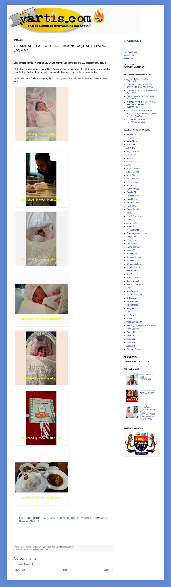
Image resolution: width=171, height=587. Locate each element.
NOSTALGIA (63, 518)
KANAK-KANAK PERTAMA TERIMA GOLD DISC (138, 120)
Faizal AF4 (131, 192)
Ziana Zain (131, 342)
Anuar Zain (131, 155)
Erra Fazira (131, 185)
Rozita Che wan (133, 277)
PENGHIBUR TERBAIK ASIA (139, 110)
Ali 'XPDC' (131, 148)
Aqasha (129, 158)
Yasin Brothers (132, 329)
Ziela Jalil (130, 346)
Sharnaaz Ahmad (134, 295)
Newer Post (20, 570)
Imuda (129, 220)
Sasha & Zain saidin (135, 284)
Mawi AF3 (130, 250)
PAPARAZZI (49, 518)
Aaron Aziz (131, 134)
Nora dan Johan (133, 264)
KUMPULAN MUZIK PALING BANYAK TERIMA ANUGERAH (140, 85)
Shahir (129, 288)
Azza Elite (130, 175)
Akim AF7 (130, 144)
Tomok (129, 318)
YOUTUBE (86, 518)
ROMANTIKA (100, 518)
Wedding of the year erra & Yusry (141, 325)
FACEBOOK (25, 518)
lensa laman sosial (40, 550)
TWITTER (129, 58)
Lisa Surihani (132, 243)
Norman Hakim (133, 267)
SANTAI (37, 518)
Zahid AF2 (131, 335)
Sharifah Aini (132, 291)
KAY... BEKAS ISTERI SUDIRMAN (146, 377)
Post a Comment (25, 564)
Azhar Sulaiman (133, 168)
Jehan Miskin (132, 226)
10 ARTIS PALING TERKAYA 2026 (148, 392)
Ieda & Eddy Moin (134, 216)
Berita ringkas (26, 550)
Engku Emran (132, 182)
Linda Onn (131, 240)
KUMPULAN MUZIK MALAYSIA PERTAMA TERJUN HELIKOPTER (140, 104)
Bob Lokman (132, 179)
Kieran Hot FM (132, 237)
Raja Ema (130, 274)
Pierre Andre (132, 271)
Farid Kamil (131, 206)
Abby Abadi (131, 138)
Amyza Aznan (132, 151)
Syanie (129, 312)
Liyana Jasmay (133, 247)
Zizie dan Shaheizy (134, 349)
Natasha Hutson (133, 257)
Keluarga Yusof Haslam (136, 233)
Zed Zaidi (130, 339)
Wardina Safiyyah (134, 322)
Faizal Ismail (132, 199)
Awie (128, 165)
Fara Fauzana (132, 202)
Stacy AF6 (131, 308)
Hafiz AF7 (130, 213)
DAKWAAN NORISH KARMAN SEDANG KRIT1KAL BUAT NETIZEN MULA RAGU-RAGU (148, 413)
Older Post (108, 570)
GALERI (75, 518)
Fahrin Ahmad (132, 189)
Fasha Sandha (132, 209)
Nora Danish (132, 260)
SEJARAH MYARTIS (29, 521)
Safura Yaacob (132, 281)
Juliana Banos (132, 230)
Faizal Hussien (133, 196)
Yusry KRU (131, 332)
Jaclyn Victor (132, 223)
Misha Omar (131, 254)
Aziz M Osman (132, 172)
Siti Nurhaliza (132, 305)
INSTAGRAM (130, 52)
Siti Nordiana (132, 301)
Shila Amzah (132, 298)
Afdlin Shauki (132, 141)
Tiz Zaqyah (131, 315)
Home (64, 570)
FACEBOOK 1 (132, 40)
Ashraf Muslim (132, 161)
